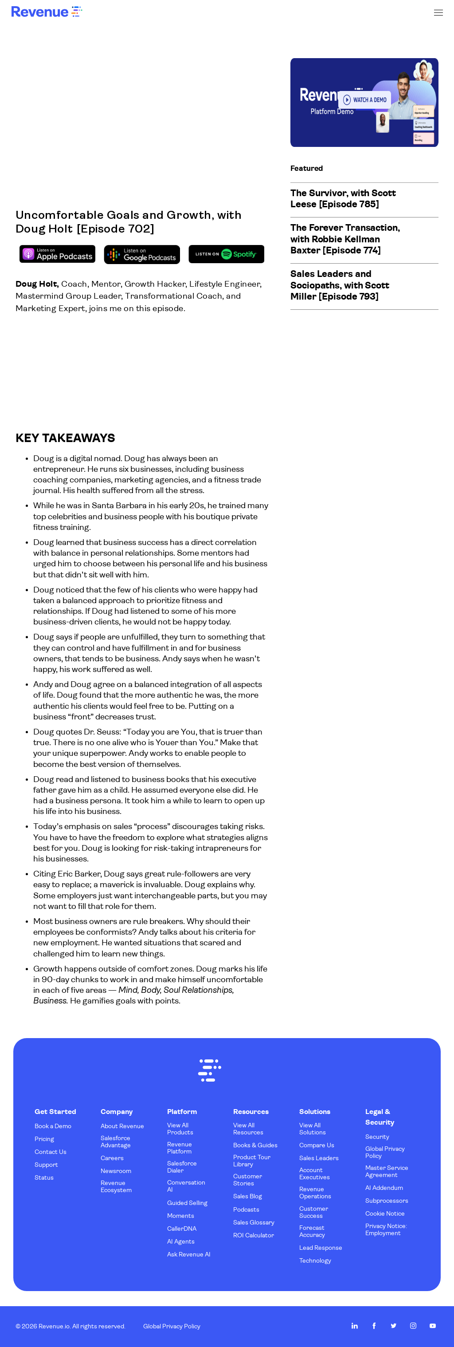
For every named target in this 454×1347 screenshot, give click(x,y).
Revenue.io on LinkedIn (354, 1325)
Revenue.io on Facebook (374, 1325)
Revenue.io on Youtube (432, 1325)
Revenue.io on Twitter (393, 1325)
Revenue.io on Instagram (413, 1325)
